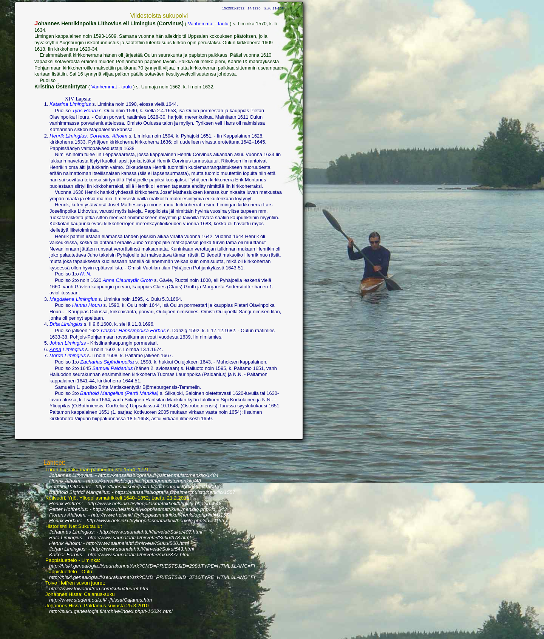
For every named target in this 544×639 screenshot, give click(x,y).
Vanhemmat (200, 23)
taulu (223, 23)
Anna (55, 349)
